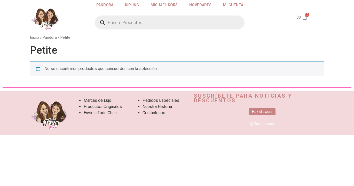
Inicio (34, 37)
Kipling (132, 5)
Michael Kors (164, 5)
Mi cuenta (233, 5)
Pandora (104, 5)
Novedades (200, 5)
